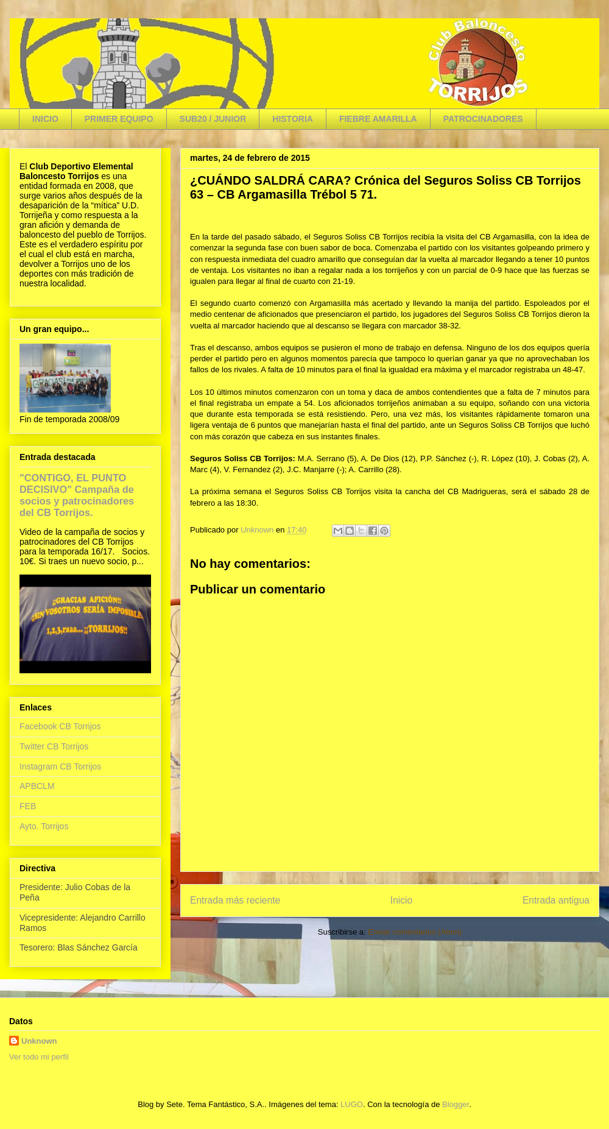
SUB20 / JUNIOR (213, 119)
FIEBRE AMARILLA (378, 119)
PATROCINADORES (483, 119)
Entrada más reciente (235, 900)
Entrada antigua (556, 900)
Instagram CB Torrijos (60, 766)
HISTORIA (292, 119)
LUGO (351, 1104)
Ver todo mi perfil (39, 1056)
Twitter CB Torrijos (53, 746)
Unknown (39, 1041)
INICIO (45, 119)
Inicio (401, 900)
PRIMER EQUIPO (119, 119)
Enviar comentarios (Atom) (415, 931)
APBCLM (37, 786)
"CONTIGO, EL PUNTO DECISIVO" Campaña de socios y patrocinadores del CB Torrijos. (76, 495)
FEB (27, 806)
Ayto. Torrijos (43, 826)
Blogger (455, 1104)
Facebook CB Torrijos (60, 726)
